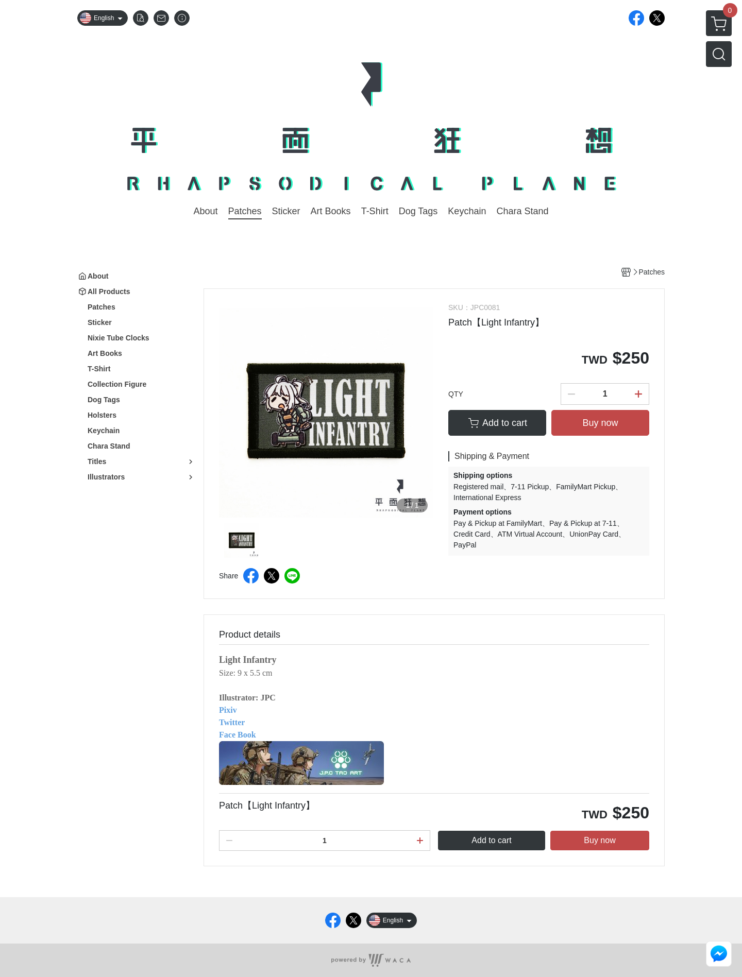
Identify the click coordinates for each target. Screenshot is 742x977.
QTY (455, 394)
